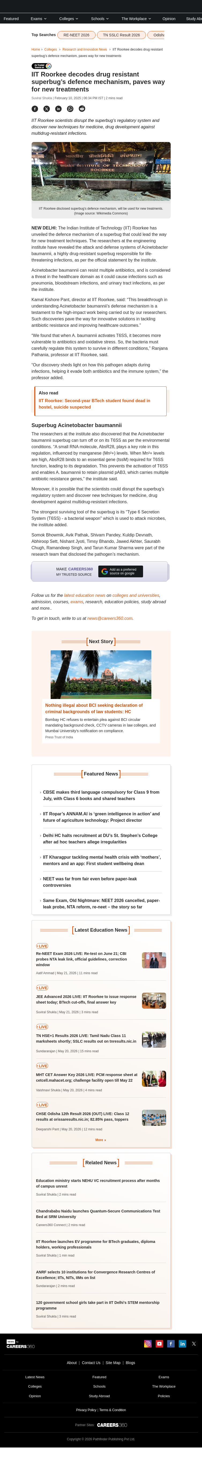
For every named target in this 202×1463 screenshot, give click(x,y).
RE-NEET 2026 (76, 35)
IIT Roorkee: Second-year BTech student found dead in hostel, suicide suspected (95, 403)
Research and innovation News (84, 49)
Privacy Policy (86, 1410)
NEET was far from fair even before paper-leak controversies (90, 882)
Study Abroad (99, 1396)
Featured (11, 19)
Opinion (169, 19)
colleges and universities (136, 595)
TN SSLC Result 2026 (121, 35)
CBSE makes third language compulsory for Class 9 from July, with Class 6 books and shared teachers (101, 795)
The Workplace (137, 19)
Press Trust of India (59, 737)
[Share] (35, 108)
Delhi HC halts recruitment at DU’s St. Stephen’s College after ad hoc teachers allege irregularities (100, 838)
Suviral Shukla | (43, 98)
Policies (164, 1396)
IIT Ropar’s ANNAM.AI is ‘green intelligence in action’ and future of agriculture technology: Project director (101, 817)
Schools (100, 19)
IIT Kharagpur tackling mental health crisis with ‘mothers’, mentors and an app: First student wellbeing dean (102, 860)
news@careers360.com (109, 618)
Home (36, 49)
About (72, 1363)
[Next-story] (101, 678)
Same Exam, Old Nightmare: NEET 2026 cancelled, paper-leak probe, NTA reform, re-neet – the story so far (101, 903)
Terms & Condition (112, 1410)
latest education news (84, 595)
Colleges (69, 19)
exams (76, 602)
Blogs (130, 1363)
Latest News (35, 1377)
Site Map (113, 1363)
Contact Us (91, 1363)
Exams (39, 19)
